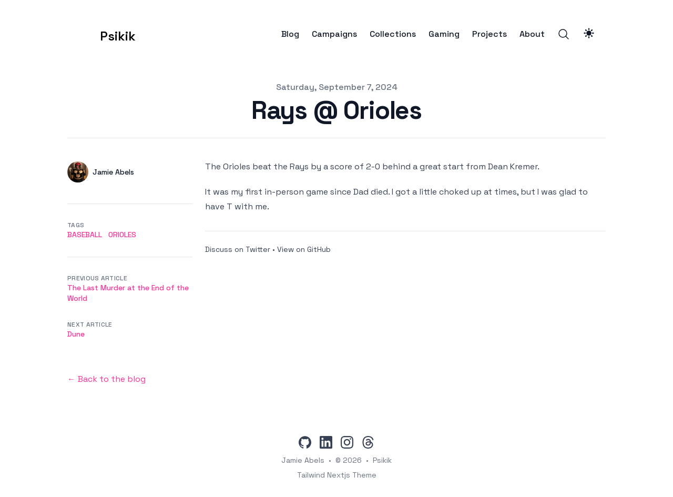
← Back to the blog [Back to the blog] (106, 378)
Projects (489, 34)
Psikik (382, 460)
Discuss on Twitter (237, 249)
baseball (84, 234)
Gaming (444, 34)
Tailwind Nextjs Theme (336, 475)
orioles (122, 234)
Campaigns (334, 34)
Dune (76, 334)
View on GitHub (304, 249)
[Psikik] (101, 34)
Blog (290, 34)
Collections (393, 34)
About (532, 34)
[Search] (563, 34)
